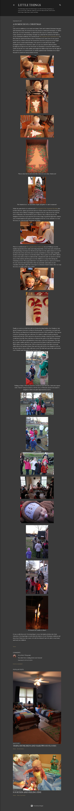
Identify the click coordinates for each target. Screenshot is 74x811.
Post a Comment (18, 664)
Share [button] (14, 646)
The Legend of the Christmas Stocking (47, 208)
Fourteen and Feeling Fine (27, 792)
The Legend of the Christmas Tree (49, 36)
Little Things (29, 5)
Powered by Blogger (37, 806)
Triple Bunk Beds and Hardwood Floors (34, 745)
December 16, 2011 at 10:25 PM (25, 660)
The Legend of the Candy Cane (35, 246)
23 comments (20, 748)
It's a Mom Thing (23, 655)
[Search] (60, 4)
